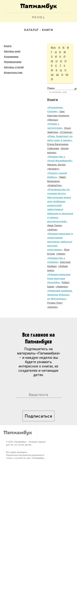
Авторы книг (12, 51)
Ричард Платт (54, 302)
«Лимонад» (61, 286)
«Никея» (61, 253)
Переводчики (12, 61)
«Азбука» (52, 229)
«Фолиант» (53, 168)
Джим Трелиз (54, 225)
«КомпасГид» (54, 185)
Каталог (31, 30)
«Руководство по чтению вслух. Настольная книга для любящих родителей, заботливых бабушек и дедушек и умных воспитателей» (60, 205)
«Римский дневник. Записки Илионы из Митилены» (60, 294)
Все (53, 47)
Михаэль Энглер (56, 164)
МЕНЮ (37, 17)
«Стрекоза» (65, 132)
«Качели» (52, 307)
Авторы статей (14, 67)
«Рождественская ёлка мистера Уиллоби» (58, 278)
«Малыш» (52, 119)
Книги (7, 45)
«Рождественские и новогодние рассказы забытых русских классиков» (60, 241)
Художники (11, 56)
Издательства (13, 72)
